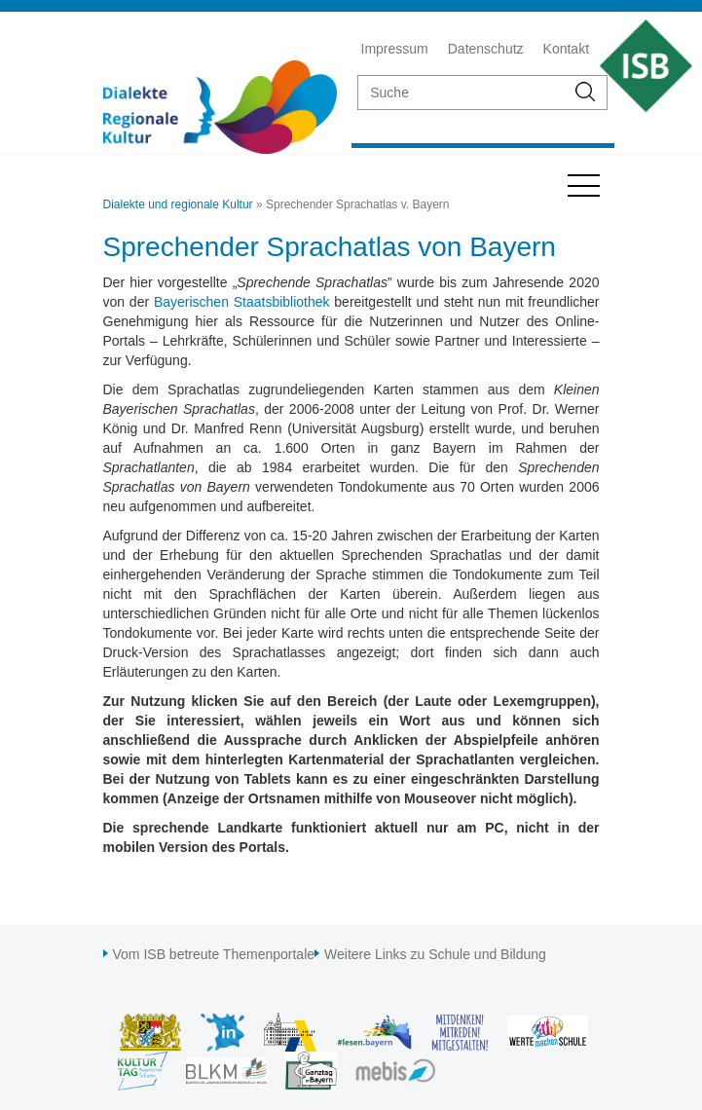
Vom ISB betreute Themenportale (214, 954)
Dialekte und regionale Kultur (178, 204)
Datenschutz (486, 48)
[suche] (461, 92)
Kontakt (566, 48)
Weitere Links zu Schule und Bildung (435, 954)
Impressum (394, 48)
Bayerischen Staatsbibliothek (242, 302)
